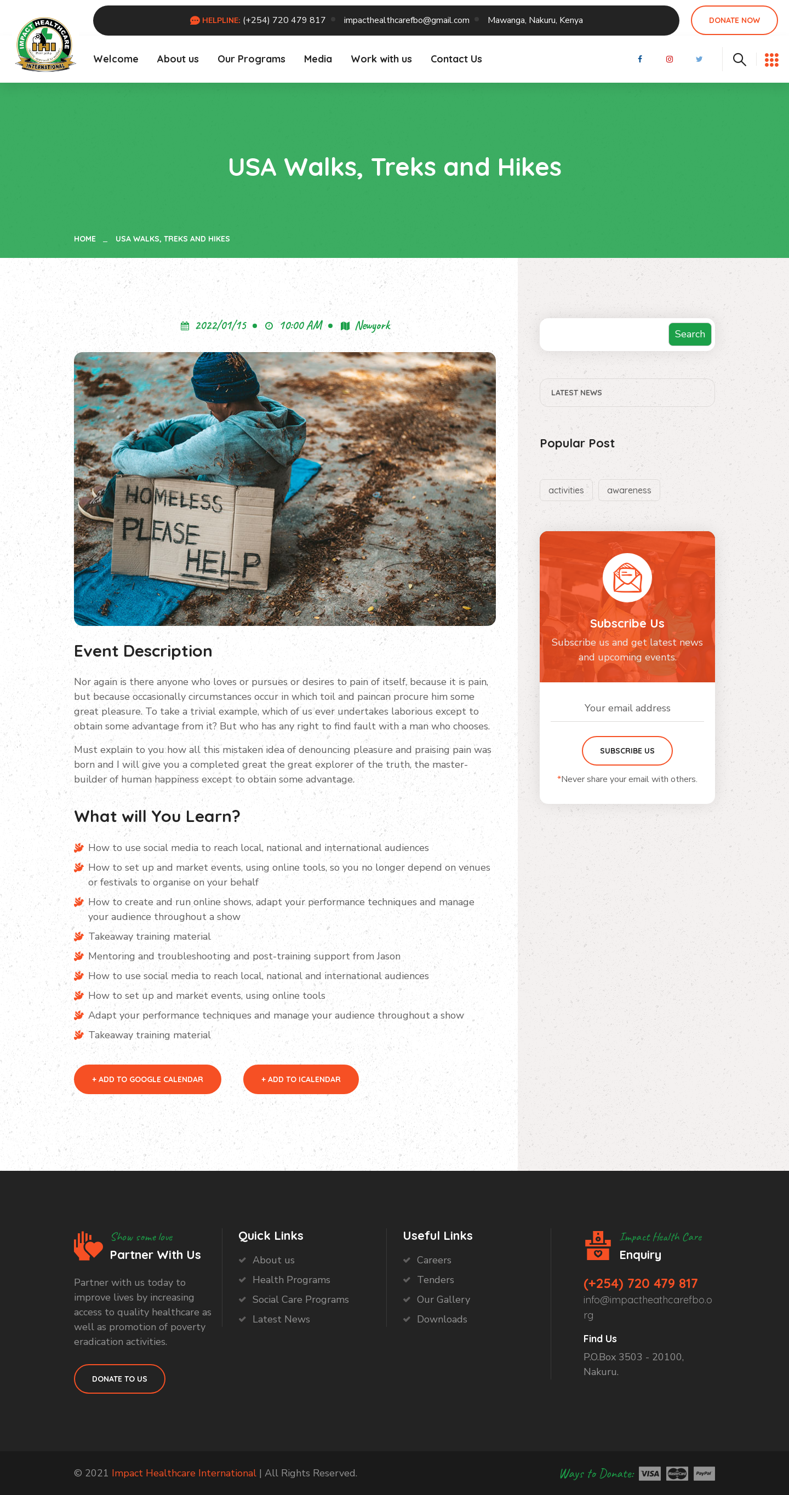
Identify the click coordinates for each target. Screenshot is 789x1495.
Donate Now (734, 20)
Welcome (116, 59)
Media (318, 59)
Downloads (442, 1319)
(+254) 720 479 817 (284, 20)
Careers (434, 1260)
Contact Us (456, 59)
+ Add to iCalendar (301, 1079)
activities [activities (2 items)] (566, 490)
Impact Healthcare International (185, 1473)
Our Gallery (443, 1299)
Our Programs (251, 59)
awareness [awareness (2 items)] (629, 490)
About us (178, 59)
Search (690, 334)
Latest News (576, 393)
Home (87, 239)
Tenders (435, 1279)
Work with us (381, 59)
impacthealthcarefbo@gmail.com (407, 20)
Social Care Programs (301, 1299)
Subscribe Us (627, 751)
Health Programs (291, 1279)
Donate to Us (119, 1379)
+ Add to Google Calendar (147, 1079)
